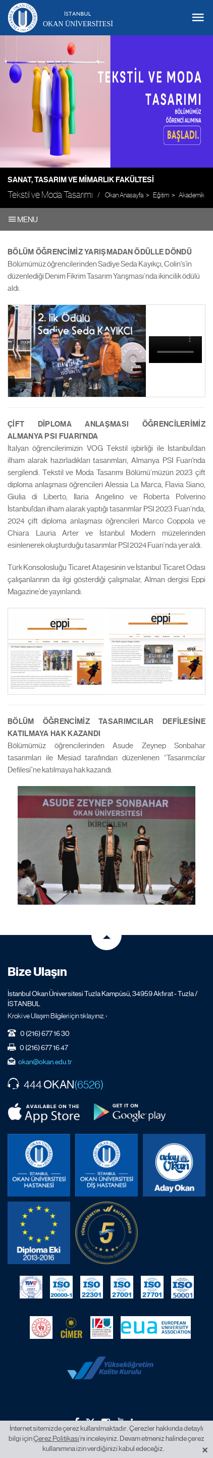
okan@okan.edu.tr (45, 1062)
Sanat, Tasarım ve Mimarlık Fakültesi (81, 179)
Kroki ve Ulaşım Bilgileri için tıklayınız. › (58, 1016)
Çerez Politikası (56, 1438)
